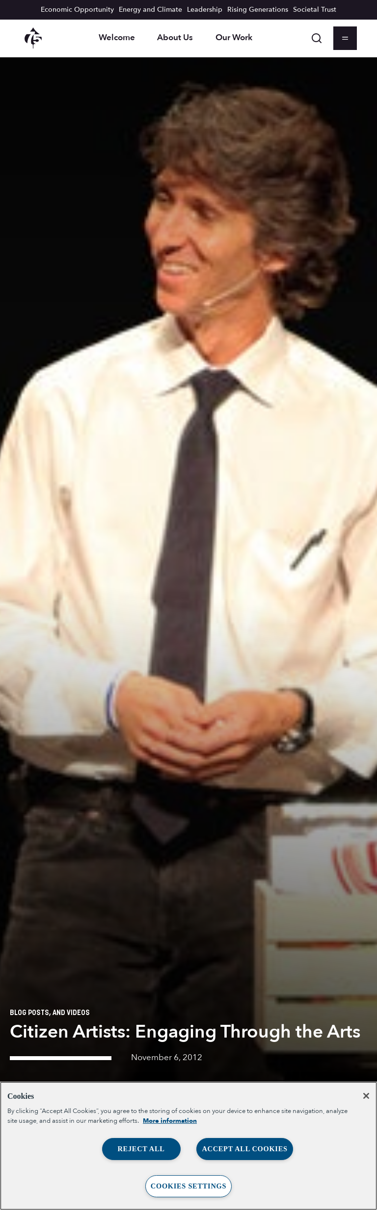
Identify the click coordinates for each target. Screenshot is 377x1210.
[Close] (366, 1096)
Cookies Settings (188, 1186)
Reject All (140, 1149)
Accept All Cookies (244, 1149)
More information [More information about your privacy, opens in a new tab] (170, 1120)
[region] (188, 1146)
